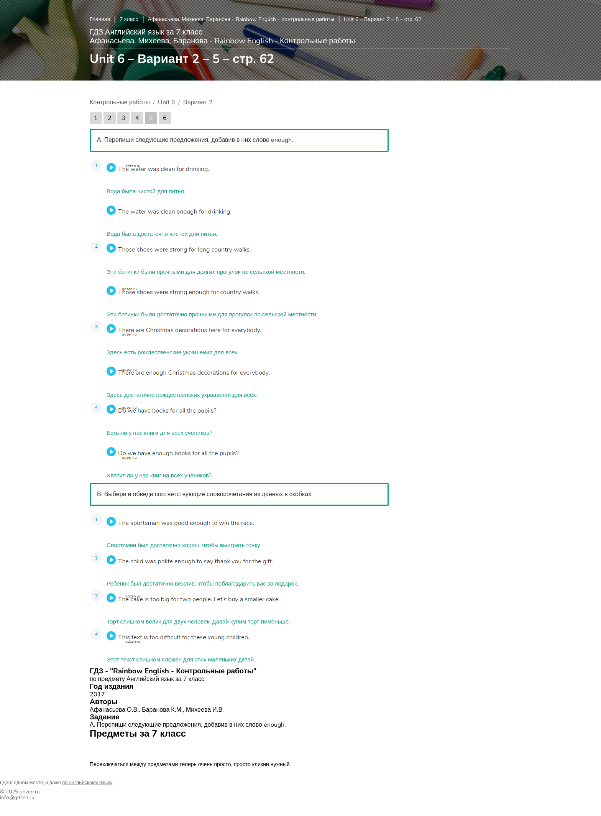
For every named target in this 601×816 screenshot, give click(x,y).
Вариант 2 (197, 102)
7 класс (129, 19)
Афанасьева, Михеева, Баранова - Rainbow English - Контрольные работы (241, 19)
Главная (100, 19)
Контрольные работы (120, 102)
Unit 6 (166, 102)
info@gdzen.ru (17, 797)
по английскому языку (87, 782)
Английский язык (116, 748)
